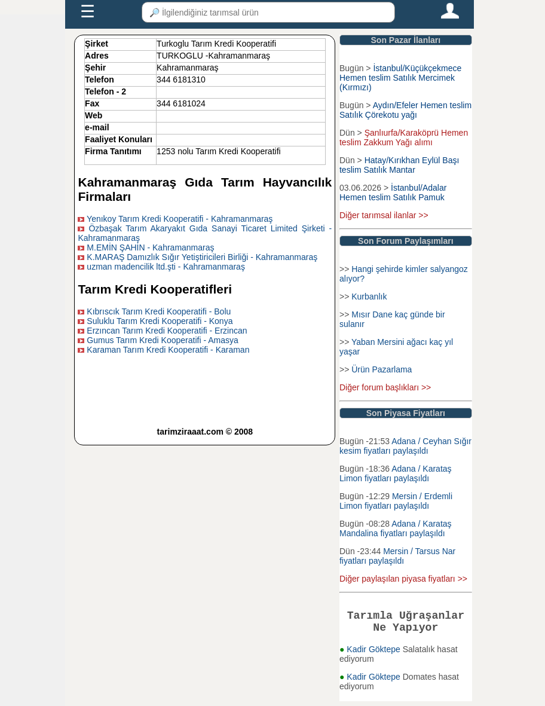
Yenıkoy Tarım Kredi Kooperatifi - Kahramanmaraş (179, 219)
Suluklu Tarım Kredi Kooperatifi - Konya (159, 321)
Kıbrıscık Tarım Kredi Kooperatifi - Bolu (159, 311)
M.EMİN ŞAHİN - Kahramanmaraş (150, 247)
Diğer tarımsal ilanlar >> (383, 215)
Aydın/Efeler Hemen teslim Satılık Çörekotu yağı (405, 110)
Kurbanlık (369, 296)
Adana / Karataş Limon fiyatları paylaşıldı (395, 473)
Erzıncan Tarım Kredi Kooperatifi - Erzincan (167, 330)
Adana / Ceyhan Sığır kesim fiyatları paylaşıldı (405, 446)
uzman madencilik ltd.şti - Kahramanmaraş (166, 266)
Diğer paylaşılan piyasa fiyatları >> (403, 578)
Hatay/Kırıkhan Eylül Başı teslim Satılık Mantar (399, 165)
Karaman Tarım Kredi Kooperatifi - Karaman (168, 349)
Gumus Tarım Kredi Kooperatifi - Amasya (162, 340)
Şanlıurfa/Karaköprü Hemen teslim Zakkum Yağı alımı (403, 137)
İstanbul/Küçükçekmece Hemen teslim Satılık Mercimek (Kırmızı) (400, 77)
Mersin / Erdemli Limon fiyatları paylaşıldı (395, 501)
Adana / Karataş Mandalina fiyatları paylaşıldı (395, 528)
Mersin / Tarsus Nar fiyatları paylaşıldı (397, 556)
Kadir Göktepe (374, 654)
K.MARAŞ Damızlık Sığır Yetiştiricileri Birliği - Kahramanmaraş (202, 257)
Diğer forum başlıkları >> (385, 387)
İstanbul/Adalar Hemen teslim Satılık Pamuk (392, 192)
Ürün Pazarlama (381, 369)
